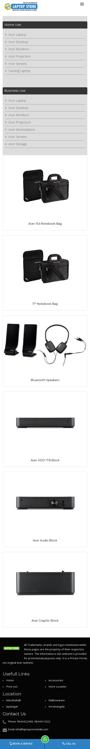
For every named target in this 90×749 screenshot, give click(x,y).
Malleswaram (57, 700)
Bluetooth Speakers (45, 380)
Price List (12, 686)
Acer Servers (18, 63)
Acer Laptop (17, 34)
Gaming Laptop (19, 71)
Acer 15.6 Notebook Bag (45, 223)
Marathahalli (13, 700)
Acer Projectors (20, 56)
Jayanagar (12, 706)
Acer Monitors (19, 49)
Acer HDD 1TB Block (45, 460)
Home (10, 680)
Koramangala (56, 706)
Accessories (56, 680)
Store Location (57, 686)
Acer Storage (18, 144)
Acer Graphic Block (45, 620)
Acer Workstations (22, 129)
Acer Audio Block (45, 540)
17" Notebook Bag (45, 304)
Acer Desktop (18, 42)
